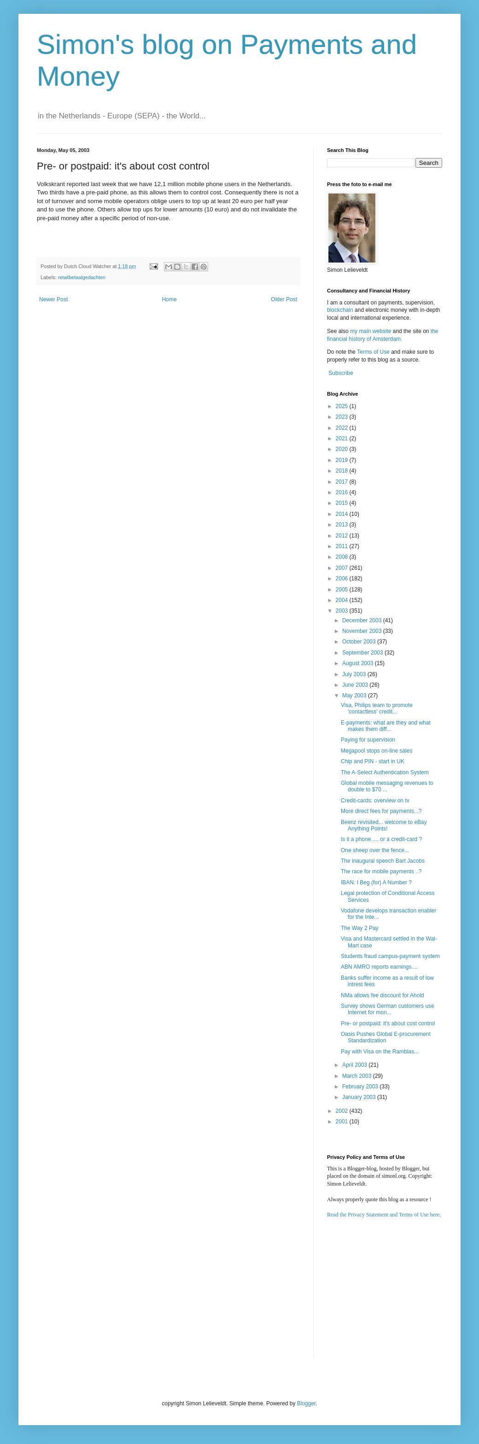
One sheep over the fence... (375, 850)
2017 (343, 482)
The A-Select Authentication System (385, 772)
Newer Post (53, 299)
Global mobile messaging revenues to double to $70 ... (387, 786)
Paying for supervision (368, 740)
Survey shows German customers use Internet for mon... (387, 1009)
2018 (343, 471)
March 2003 (357, 1076)
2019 (343, 460)
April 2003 (355, 1065)
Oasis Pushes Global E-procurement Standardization (386, 1037)
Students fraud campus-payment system (390, 956)
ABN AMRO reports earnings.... (379, 967)
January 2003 (359, 1097)
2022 (343, 428)
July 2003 (355, 674)
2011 (343, 546)
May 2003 (355, 695)
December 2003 (362, 620)
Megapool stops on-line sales (376, 751)
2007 (343, 568)
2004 (343, 600)
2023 (343, 417)
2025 (343, 406)
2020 (343, 449)
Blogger (306, 1403)
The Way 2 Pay (360, 928)
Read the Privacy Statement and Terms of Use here (383, 1214)
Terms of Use (373, 352)
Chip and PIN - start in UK (372, 761)
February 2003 (361, 1086)
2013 (343, 524)
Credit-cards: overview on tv (375, 800)
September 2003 (363, 652)
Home (169, 299)
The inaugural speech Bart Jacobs (383, 861)
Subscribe (340, 373)
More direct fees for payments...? (381, 811)
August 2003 (358, 663)
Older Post (284, 299)
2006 (343, 578)
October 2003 (359, 641)
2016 (343, 492)
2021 (343, 438)
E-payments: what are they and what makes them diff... (386, 725)
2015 (343, 503)
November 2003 (362, 631)
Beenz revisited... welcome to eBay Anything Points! (384, 825)
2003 (343, 611)
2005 (343, 589)
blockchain (341, 310)
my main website (370, 331)
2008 (343, 557)
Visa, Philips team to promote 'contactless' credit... (377, 708)
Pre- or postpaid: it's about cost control (388, 1023)
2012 (343, 535)
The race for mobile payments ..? (381, 871)
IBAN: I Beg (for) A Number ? (376, 882)
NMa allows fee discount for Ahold (382, 995)
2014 (343, 514)
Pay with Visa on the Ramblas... (380, 1051)
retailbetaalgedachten (81, 277)
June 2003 (355, 685)
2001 (343, 1121)
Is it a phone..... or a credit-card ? (381, 839)
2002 (343, 1111)
